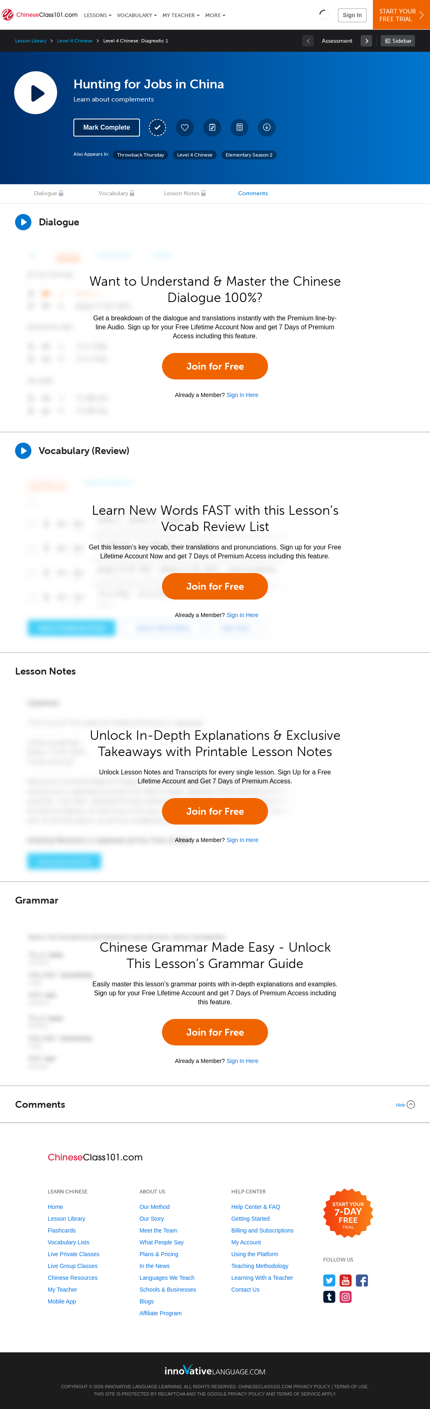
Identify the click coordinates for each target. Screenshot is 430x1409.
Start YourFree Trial (402, 15)
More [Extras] (213, 15)
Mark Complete (106, 127)
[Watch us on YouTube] (345, 1280)
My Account (246, 1242)
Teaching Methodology (259, 1266)
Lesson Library (31, 41)
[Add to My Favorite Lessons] (185, 128)
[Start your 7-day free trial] (348, 1213)
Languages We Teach (167, 1277)
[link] (366, 40)
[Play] (23, 451)
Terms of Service (299, 1393)
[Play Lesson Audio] (35, 92)
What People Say (162, 1242)
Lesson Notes (181, 193)
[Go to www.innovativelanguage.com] (215, 1369)
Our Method (155, 1207)
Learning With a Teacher (262, 1277)
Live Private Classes (74, 1254)
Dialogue (45, 193)
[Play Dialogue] (23, 222)
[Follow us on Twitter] (329, 1280)
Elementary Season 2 (249, 155)
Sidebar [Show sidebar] (402, 40)
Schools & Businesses (168, 1289)
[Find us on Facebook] (362, 1280)
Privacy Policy (311, 1386)
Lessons (95, 15)
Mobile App (62, 1301)
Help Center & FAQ (255, 1207)
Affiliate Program (161, 1313)
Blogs (147, 1301)
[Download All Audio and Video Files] (267, 128)
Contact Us (245, 1289)
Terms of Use (351, 1386)
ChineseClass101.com (265, 1386)
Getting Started (250, 1218)
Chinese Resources (73, 1277)
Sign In (352, 15)
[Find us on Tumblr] (329, 1296)
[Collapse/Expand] (215, 1104)
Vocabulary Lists (68, 1242)
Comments (253, 193)
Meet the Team (158, 1230)
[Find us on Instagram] (345, 1296)
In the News (155, 1266)
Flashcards (61, 1230)
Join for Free (215, 366)
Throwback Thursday (140, 155)
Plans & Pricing (159, 1254)
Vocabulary (134, 15)
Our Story (152, 1218)
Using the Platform (254, 1254)
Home (55, 1207)
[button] (324, 14)
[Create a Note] (212, 128)
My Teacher (178, 15)
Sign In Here (242, 395)
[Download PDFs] (239, 128)
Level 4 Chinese (74, 41)
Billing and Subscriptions (262, 1230)
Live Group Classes (73, 1266)
